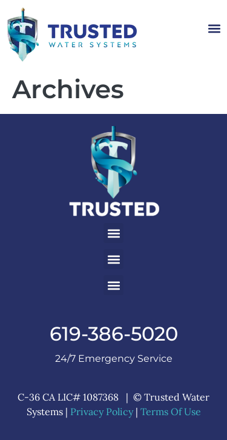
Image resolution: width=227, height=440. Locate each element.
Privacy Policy (101, 411)
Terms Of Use (170, 411)
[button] (214, 29)
